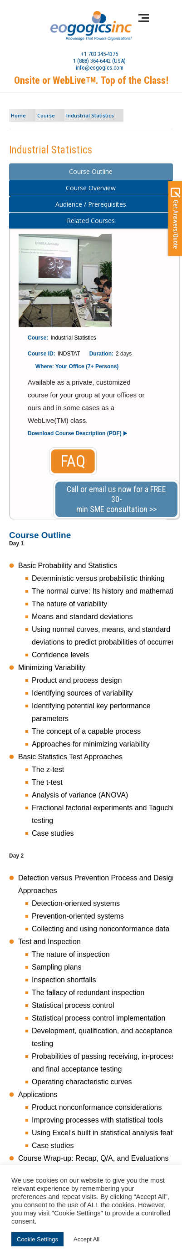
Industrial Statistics (90, 115)
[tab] (91, 171)
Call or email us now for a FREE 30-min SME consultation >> (116, 499)
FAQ (72, 461)
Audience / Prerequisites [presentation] (90, 204)
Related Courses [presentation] (91, 220)
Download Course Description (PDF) (75, 433)
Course (46, 115)
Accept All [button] (86, 1239)
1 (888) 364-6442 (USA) (99, 60)
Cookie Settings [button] (37, 1239)
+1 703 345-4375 (99, 54)
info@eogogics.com (99, 67)
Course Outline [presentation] (91, 171)
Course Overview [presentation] (91, 187)
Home (18, 115)
